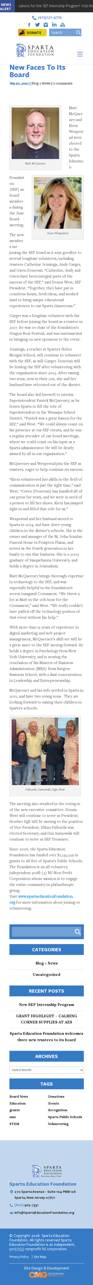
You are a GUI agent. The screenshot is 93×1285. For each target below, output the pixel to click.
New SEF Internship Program (46, 1005)
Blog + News (40, 84)
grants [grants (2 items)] (14, 1110)
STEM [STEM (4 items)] (14, 1124)
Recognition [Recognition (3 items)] (57, 1110)
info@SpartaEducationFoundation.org (44, 1212)
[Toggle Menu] (79, 54)
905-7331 (26, 1205)
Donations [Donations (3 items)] (56, 1097)
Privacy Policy (19, 1257)
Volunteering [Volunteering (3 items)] (58, 1124)
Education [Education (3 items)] (17, 1104)
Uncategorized (46, 975)
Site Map (40, 1257)
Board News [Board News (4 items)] (18, 1097)
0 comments (62, 84)
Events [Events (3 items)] (53, 1104)
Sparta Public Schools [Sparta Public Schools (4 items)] (65, 1117)
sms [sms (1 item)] (12, 1117)
